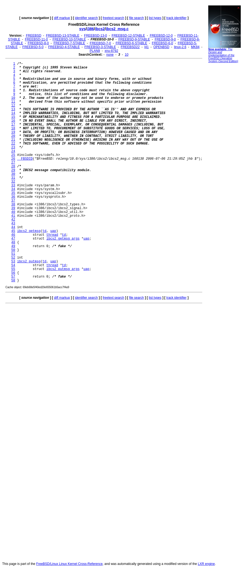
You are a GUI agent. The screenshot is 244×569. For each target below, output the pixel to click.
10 (126, 54)
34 (13, 189)
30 (13, 174)
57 (13, 277)
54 (13, 265)
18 (13, 128)
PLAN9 (95, 51)
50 (13, 250)
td (44, 231)
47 (13, 239)
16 (13, 121)
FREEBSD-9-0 (165, 39)
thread (52, 235)
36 (13, 197)
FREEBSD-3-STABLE (100, 47)
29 (13, 170)
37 (13, 201)
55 (13, 269)
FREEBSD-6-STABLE (131, 43)
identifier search (86, 18)
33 (13, 185)
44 (13, 227)
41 (13, 216)
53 (13, 261)
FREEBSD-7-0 (100, 43)
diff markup (62, 18)
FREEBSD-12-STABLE (128, 35)
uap (53, 231)
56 (13, 273)
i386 (90, 29)
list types (155, 18)
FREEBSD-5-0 (33, 47)
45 (13, 231)
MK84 (195, 47)
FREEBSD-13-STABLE (62, 35)
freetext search (113, 18)
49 (13, 246)
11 (13, 102)
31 (13, 178)
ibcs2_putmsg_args (62, 269)
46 (13, 235)
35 (13, 193)
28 (13, 166)
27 (13, 163)
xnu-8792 (111, 51)
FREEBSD (33, 35)
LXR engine (206, 564)
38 (13, 204)
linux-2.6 (180, 47)
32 (13, 182)
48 (13, 242)
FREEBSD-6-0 (162, 43)
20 (13, 136)
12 (13, 106)
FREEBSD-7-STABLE (69, 43)
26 (13, 159)
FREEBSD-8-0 (38, 43)
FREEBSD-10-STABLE (69, 39)
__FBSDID (25, 159)
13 (13, 109)
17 (13, 125)
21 (13, 140)
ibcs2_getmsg (28, 231)
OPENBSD (161, 47)
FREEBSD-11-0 (36, 39)
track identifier (176, 18)
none (110, 54)
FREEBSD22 (130, 47)
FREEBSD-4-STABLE (64, 47)
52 (13, 258)
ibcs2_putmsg (28, 261)
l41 (146, 47)
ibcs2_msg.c (117, 29)
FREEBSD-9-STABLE (134, 39)
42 (13, 220)
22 (13, 144)
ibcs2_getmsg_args (62, 239)
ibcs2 (100, 29)
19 (13, 132)
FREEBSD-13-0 (95, 35)
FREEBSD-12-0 (161, 35)
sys (82, 29)
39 (13, 208)
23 (13, 147)
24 (13, 151)
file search (136, 18)
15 (13, 117)
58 (13, 280)
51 (13, 254)
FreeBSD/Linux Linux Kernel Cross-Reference (69, 564)
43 (13, 223)
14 (13, 113)
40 (13, 212)
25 (13, 155)
